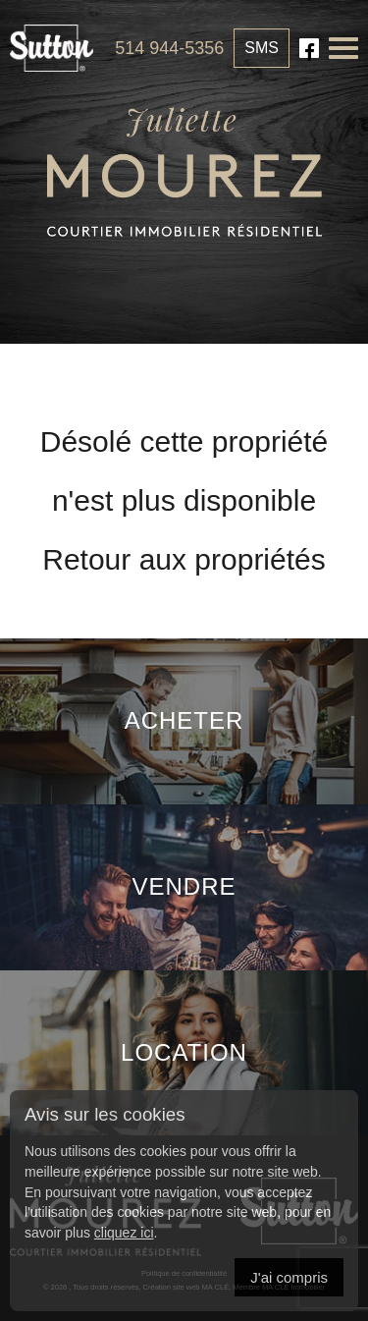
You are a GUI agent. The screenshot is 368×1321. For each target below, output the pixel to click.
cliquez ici (124, 1232)
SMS (261, 47)
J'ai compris (289, 1277)
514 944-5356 (169, 48)
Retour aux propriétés (184, 559)
